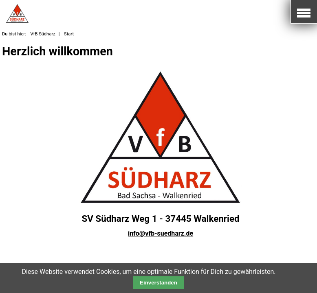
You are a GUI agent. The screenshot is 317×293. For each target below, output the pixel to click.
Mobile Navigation (304, 12)
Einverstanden (158, 283)
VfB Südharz (42, 34)
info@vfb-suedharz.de (160, 233)
